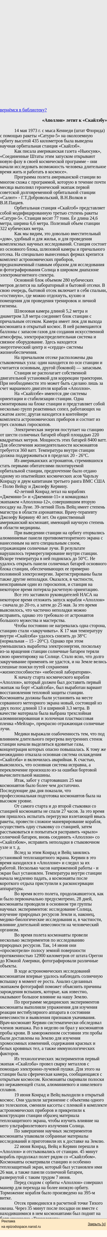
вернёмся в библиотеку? (23, 109)
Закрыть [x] (97, 1224)
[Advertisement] (53, 53)
